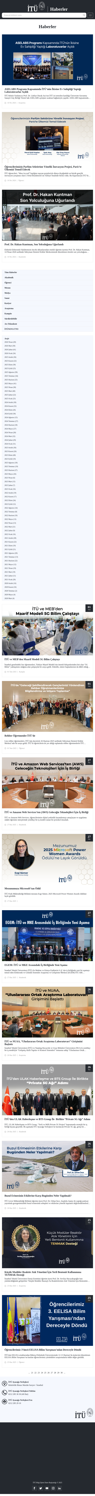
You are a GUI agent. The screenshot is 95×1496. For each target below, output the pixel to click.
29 (58, 1373)
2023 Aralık (10, 448)
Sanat (7, 298)
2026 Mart (10, 346)
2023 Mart (10, 481)
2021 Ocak (10, 580)
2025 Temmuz (11, 376)
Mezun (7, 288)
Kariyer (8, 303)
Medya (7, 293)
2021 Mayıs (10, 564)
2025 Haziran (11, 380)
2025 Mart (10, 391)
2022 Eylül (10, 504)
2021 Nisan (10, 568)
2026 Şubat (10, 350)
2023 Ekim (10, 455)
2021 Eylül (10, 549)
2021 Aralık (10, 538)
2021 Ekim (10, 546)
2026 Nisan (10, 342)
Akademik (9, 277)
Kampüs (8, 313)
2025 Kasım (10, 361)
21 (32, 1373)
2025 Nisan (10, 387)
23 (39, 1373)
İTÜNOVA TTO (11, 329)
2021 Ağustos (11, 553)
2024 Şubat (10, 440)
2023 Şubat (10, 485)
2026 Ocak (10, 353)
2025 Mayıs (10, 383)
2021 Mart (10, 572)
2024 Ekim (10, 410)
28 (55, 1373)
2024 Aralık (10, 402)
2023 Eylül (10, 459)
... (29, 1373)
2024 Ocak (10, 444)
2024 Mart (10, 436)
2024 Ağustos (11, 417)
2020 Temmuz (11, 591)
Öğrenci (8, 283)
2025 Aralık (10, 357)
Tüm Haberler (11, 272)
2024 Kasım (10, 406)
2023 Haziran (11, 470)
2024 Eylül (10, 414)
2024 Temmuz (11, 421)
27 (52, 1373)
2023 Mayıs (10, 474)
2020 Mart (9, 598)
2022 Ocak (10, 534)
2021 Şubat (10, 576)
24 (42, 1373)
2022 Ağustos (11, 508)
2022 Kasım (10, 497)
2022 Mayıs (10, 519)
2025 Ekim (10, 365)
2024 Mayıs (10, 429)
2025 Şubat (10, 395)
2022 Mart (10, 527)
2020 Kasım (10, 587)
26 (49, 1373)
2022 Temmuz (11, 512)
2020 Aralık (10, 583)
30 (62, 1373)
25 (45, 1373)
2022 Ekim (10, 500)
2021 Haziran (11, 561)
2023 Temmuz (11, 466)
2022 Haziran (11, 515)
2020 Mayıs (10, 595)
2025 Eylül (10, 368)
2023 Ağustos (11, 463)
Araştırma (9, 308)
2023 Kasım (10, 451)
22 (36, 1373)
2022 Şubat (10, 531)
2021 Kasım (10, 542)
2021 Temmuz (11, 557)
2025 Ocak (10, 399)
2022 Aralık (10, 493)
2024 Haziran (11, 425)
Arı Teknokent (11, 324)
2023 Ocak (10, 489)
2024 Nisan (10, 432)
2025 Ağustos (11, 372)
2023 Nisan (10, 478)
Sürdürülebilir (11, 319)
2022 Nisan (10, 523)
